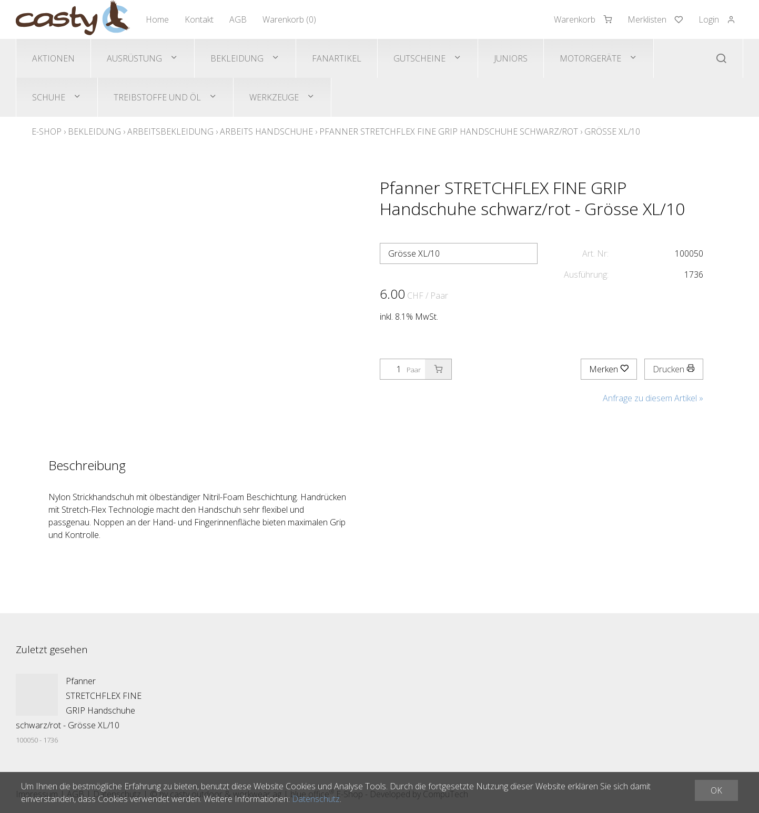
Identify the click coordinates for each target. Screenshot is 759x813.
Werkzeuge (274, 97)
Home (157, 19)
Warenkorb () (289, 19)
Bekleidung (237, 58)
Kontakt (199, 19)
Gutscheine (419, 58)
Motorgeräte (590, 58)
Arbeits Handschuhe (266, 131)
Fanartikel (336, 58)
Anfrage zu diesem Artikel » (653, 398)
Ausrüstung (134, 58)
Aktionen (53, 58)
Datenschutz (316, 799)
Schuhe (48, 97)
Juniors (511, 58)
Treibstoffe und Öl (157, 97)
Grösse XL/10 (612, 131)
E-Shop (47, 131)
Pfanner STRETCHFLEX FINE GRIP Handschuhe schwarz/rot (448, 131)
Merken (609, 369)
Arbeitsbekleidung (170, 131)
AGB (238, 19)
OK (716, 790)
